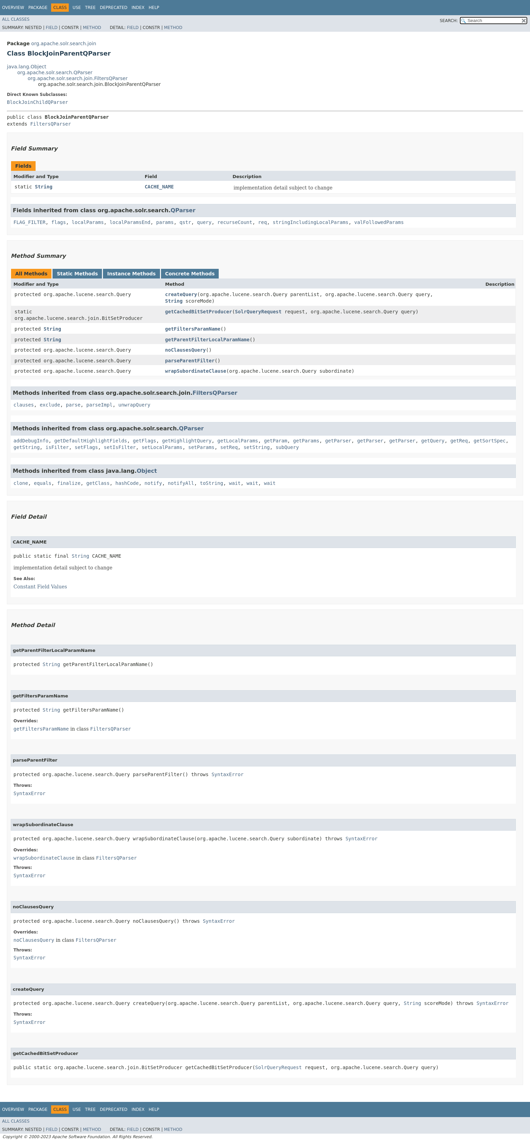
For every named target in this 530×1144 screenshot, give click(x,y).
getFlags (144, 440)
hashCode (127, 483)
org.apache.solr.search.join (63, 43)
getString (26, 447)
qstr (185, 222)
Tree (90, 7)
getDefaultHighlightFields (90, 440)
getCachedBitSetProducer (198, 311)
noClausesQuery (185, 350)
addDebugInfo (30, 440)
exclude (50, 405)
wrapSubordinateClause (195, 371)
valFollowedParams (379, 222)
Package (37, 7)
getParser (338, 440)
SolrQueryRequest (258, 311)
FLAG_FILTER (29, 222)
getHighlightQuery (186, 440)
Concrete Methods (190, 273)
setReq (229, 447)
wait (235, 483)
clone (20, 483)
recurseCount (234, 222)
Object (147, 471)
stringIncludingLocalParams (310, 222)
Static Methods (77, 273)
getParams (306, 440)
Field (51, 27)
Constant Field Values (40, 586)
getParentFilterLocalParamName (207, 339)
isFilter (57, 447)
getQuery (432, 440)
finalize (68, 483)
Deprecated (113, 7)
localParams (88, 222)
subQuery (287, 447)
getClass (98, 483)
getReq (459, 440)
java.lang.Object (26, 66)
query (204, 222)
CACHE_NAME (159, 186)
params (165, 222)
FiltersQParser (50, 124)
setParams (201, 447)
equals (42, 483)
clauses (23, 405)
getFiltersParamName (192, 329)
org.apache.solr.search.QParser (55, 72)
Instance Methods (131, 273)
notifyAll (181, 483)
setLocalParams (162, 447)
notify (153, 483)
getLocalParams (237, 440)
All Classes (15, 19)
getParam (275, 440)
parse (73, 405)
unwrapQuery (134, 405)
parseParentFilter (190, 360)
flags (58, 222)
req (262, 222)
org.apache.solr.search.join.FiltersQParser (77, 78)
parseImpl (99, 405)
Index (138, 7)
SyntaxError (227, 774)
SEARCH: (449, 20)
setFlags (86, 447)
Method (92, 27)
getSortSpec (490, 440)
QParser (183, 210)
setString (257, 447)
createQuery (181, 294)
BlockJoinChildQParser (37, 102)
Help (154, 7)
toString (211, 483)
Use (77, 7)
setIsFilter (120, 447)
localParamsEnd (130, 222)
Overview (13, 7)
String (44, 186)
